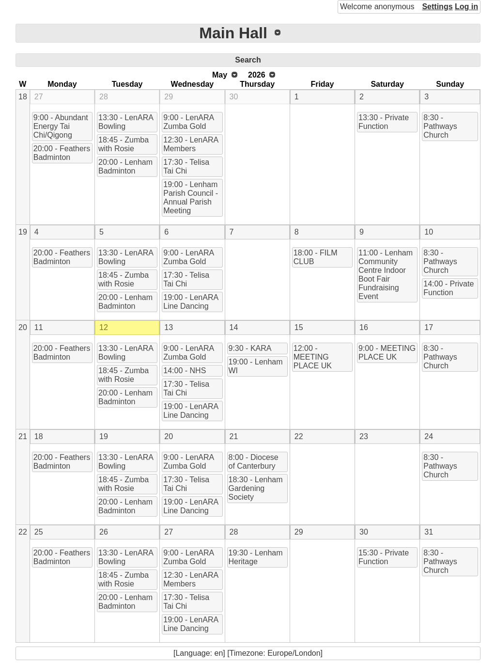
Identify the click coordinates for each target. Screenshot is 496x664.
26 (103, 532)
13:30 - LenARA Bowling (126, 121)
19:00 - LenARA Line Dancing (190, 301)
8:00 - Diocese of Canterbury (254, 461)
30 (234, 97)
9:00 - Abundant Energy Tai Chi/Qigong (60, 126)
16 (363, 327)
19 (22, 232)
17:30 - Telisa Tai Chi (186, 166)
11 (38, 327)
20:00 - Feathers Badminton (61, 152)
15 (298, 327)
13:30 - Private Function (383, 121)
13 (168, 327)
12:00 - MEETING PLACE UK (313, 357)
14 (234, 327)
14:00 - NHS (184, 370)
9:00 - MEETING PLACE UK (387, 352)
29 (168, 97)
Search (248, 60)
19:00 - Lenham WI (256, 366)
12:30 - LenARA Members (190, 144)
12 (103, 327)
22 (298, 436)
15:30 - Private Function (383, 557)
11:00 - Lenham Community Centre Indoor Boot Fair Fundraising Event (385, 274)
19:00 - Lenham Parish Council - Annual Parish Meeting (190, 197)
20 (22, 327)
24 (428, 436)
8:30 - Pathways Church (440, 126)
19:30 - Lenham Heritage (256, 557)
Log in (466, 6)
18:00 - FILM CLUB (316, 257)
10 (428, 232)
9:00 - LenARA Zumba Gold (188, 121)
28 (103, 97)
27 (38, 97)
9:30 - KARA (250, 348)
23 (363, 436)
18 (22, 97)
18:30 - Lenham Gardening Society (256, 488)
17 (428, 327)
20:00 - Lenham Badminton (125, 166)
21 (22, 436)
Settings (437, 6)
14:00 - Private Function (448, 288)
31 (428, 532)
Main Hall (233, 33)
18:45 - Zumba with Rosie (123, 144)
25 (38, 532)
